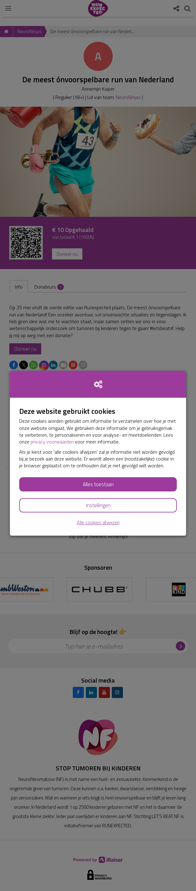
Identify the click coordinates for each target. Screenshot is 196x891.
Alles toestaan (98, 484)
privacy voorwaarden (52, 441)
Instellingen (98, 505)
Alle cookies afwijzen (98, 522)
